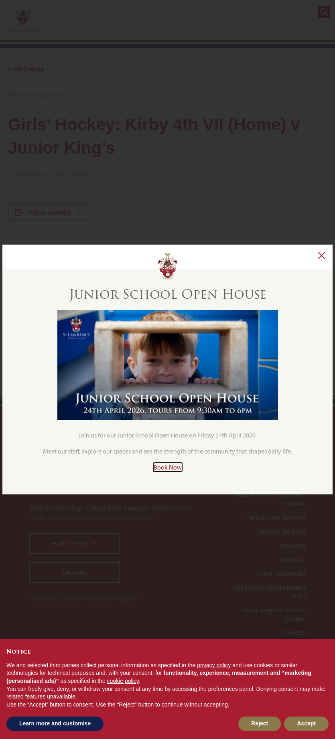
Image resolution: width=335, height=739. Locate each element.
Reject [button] (259, 723)
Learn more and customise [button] (55, 723)
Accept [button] (306, 723)
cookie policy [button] (123, 681)
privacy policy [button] (214, 665)
